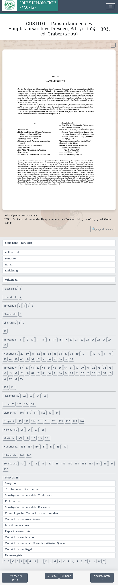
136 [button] (37, 446)
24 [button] (93, 339)
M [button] (55, 561)
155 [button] (104, 463)
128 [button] (42, 429)
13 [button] (32, 339)
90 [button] (82, 373)
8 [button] (19, 322)
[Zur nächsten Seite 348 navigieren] (102, 578)
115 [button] (19, 421)
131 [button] (33, 438)
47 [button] (10, 359)
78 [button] (16, 373)
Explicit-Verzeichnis (17, 531)
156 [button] (111, 463)
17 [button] (54, 339)
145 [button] (35, 463)
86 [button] (60, 373)
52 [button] (38, 359)
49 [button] (21, 359)
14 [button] (37, 339)
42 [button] (93, 353)
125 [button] (22, 429)
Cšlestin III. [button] (10, 322)
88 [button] (71, 373)
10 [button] (5, 331)
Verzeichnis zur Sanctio (19, 537)
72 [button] (93, 367)
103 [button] (30, 395)
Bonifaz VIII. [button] (10, 463)
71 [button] (88, 367)
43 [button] (99, 353)
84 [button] (49, 373)
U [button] (90, 561)
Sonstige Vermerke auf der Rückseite (27, 507)
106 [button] (19, 404)
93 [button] (99, 373)
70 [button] (82, 367)
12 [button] (26, 339)
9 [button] (23, 322)
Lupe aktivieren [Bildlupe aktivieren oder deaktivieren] (102, 229)
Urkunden (11, 279)
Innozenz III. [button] (10, 339)
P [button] (68, 561)
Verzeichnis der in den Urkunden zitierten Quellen (35, 543)
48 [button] (16, 359)
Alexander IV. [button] (11, 395)
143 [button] (22, 463)
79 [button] (21, 373)
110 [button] (29, 412)
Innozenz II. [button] (10, 305)
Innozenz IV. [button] (10, 367)
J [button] (42, 561)
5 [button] (28, 305)
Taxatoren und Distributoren (22, 489)
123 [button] (75, 421)
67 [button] (65, 367)
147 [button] (49, 463)
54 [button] (49, 359)
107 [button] (26, 404)
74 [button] (104, 367)
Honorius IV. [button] (11, 446)
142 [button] (29, 455)
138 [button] (50, 446)
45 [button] (110, 353)
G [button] (30, 561)
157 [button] (6, 469)
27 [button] (109, 339)
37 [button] (66, 353)
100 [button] (6, 387)
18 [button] (60, 339)
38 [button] (71, 353)
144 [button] (28, 463)
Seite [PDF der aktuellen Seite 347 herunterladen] (52, 575)
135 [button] (30, 446)
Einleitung (11, 270)
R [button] (77, 561)
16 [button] (48, 339)
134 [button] (23, 446)
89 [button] (77, 373)
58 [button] (71, 359)
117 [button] (33, 421)
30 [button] (27, 353)
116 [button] (26, 421)
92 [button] (93, 373)
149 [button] (63, 463)
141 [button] (22, 455)
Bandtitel (10, 258)
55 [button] (54, 359)
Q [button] (73, 561)
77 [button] (10, 373)
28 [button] (5, 345)
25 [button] (98, 339)
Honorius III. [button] (11, 353)
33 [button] (44, 353)
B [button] (9, 561)
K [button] (46, 561)
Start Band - (18, 242)
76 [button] (5, 373)
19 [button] (65, 339)
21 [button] (76, 339)
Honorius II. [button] (10, 297)
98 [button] (16, 378)
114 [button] (56, 412)
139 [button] (57, 446)
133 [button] (47, 438)
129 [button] (20, 438)
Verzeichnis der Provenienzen (23, 519)
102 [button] (24, 395)
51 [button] (32, 359)
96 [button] (5, 378)
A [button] (4, 561)
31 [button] (32, 353)
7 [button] (20, 314)
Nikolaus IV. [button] (10, 455)
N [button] (59, 561)
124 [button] (82, 421)
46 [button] (5, 359)
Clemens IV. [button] (10, 412)
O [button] (64, 561)
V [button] (94, 561)
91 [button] (88, 373)
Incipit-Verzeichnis (17, 525)
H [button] (35, 561)
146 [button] (42, 463)
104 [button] (37, 395)
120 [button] (54, 421)
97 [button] (10, 378)
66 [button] (60, 367)
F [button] (26, 561)
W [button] (99, 561)
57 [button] (66, 359)
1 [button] (20, 288)
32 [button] (38, 353)
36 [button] (60, 353)
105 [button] (44, 395)
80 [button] (27, 373)
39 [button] (77, 353)
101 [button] (13, 387)
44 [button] (104, 353)
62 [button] (38, 367)
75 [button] (110, 367)
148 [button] (56, 463)
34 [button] (49, 353)
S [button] (81, 561)
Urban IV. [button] (9, 404)
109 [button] (22, 412)
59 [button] (21, 367)
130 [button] (26, 438)
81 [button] (32, 373)
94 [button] (104, 373)
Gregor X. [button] (9, 421)
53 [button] (43, 359)
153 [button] (91, 463)
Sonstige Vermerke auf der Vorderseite (28, 495)
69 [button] (76, 367)
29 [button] (21, 353)
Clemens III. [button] (10, 314)
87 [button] (66, 373)
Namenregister (14, 555)
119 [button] (47, 421)
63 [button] (43, 367)
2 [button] (20, 297)
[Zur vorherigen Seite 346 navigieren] (15, 578)
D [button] (17, 561)
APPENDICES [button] (11, 477)
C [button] (13, 561)
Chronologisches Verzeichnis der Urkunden (31, 513)
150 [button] (70, 463)
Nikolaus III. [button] (10, 429)
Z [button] (104, 561)
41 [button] (88, 353)
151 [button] (77, 463)
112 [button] (43, 412)
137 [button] (43, 446)
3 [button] (20, 305)
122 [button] (68, 421)
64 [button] (49, 367)
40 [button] (82, 353)
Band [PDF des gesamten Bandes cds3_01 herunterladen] (66, 575)
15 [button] (43, 339)
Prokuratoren (13, 501)
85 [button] (54, 373)
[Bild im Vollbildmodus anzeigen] (113, 45)
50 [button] (27, 359)
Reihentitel (12, 252)
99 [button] (21, 378)
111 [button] (36, 412)
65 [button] (54, 367)
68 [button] (71, 367)
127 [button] (35, 429)
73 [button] (99, 367)
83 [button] (43, 373)
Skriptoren (11, 483)
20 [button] (71, 339)
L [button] (50, 561)
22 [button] (82, 339)
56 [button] (60, 359)
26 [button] (104, 339)
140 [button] (64, 446)
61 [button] (32, 367)
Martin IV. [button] (9, 438)
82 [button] (38, 373)
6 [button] (32, 305)
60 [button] (27, 367)
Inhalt (9, 264)
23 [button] (87, 339)
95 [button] (110, 373)
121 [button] (61, 421)
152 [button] (84, 463)
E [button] (22, 561)
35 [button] (55, 353)
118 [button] (40, 421)
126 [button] (28, 429)
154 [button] (98, 463)
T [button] (86, 561)
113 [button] (49, 412)
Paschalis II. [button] (10, 288)
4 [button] (24, 305)
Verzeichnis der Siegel (18, 549)
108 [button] (33, 404)
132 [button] (40, 438)
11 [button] (21, 339)
